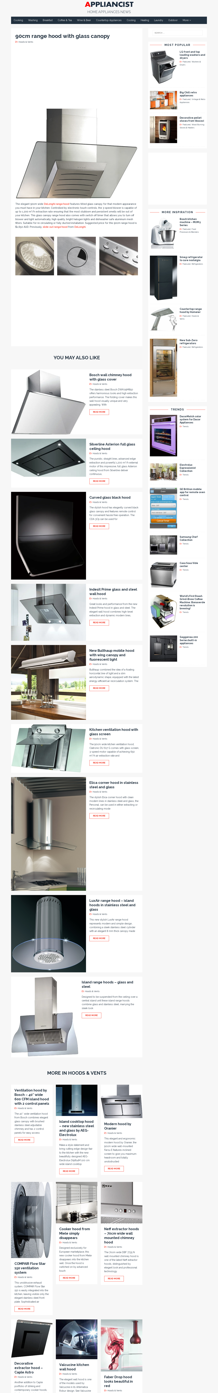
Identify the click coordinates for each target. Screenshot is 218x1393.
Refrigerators (197, 264)
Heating (145, 20)
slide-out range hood (55, 227)
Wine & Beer (84, 20)
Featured (187, 62)
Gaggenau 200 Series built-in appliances (189, 640)
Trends (177, 409)
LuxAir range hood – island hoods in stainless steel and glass (112, 905)
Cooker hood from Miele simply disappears (74, 1233)
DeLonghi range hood (56, 204)
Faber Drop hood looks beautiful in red (118, 1381)
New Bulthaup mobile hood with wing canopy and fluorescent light (111, 655)
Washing (33, 20)
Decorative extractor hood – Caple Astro (28, 1367)
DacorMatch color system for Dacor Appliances (190, 419)
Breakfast (48, 20)
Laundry (158, 20)
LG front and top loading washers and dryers (192, 54)
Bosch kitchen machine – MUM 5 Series (190, 222)
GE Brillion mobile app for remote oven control (192, 492)
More (186, 20)
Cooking (18, 20)
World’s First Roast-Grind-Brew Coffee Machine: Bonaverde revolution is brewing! (192, 602)
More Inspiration (177, 212)
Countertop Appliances (109, 20)
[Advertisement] (77, 75)
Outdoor (173, 20)
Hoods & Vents (26, 42)
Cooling (131, 20)
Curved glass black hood (109, 497)
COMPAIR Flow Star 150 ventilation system (30, 1268)
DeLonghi (80, 227)
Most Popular (177, 45)
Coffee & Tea (65, 20)
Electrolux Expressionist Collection (188, 467)
